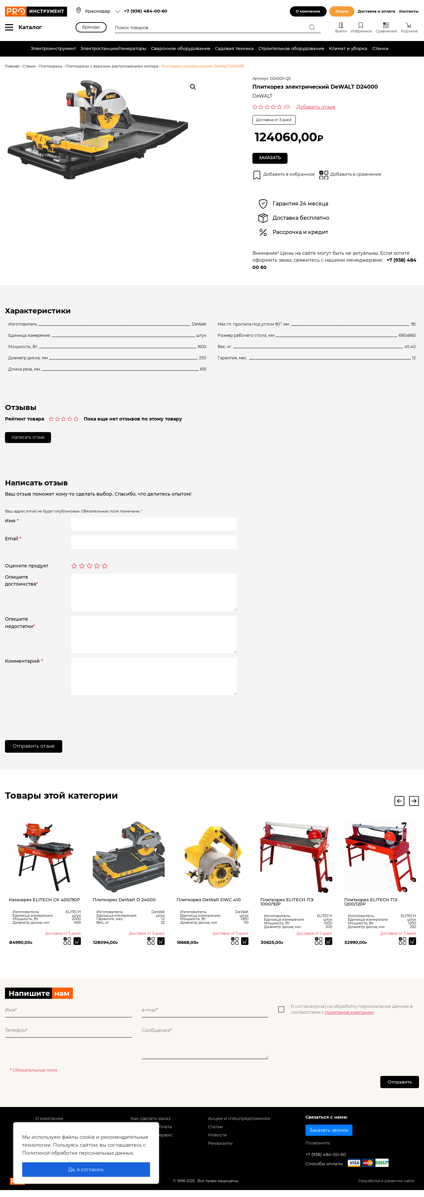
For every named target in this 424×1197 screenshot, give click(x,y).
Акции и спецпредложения (239, 1127)
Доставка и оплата (376, 11)
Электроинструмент (53, 48)
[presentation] (121, 718)
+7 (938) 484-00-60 (145, 11)
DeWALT (262, 96)
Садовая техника (234, 48)
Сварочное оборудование (180, 48)
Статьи (215, 1135)
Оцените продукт (26, 570)
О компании (308, 11)
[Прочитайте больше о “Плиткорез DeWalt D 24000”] (160, 947)
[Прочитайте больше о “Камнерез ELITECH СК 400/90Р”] (76, 947)
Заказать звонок (328, 1139)
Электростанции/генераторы (113, 48)
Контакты (408, 11)
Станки (380, 48)
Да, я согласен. (86, 1170)
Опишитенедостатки (20, 627)
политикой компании (349, 1019)
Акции (341, 11)
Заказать (272, 159)
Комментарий (24, 666)
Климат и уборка (348, 48)
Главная (12, 66)
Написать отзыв (32, 441)
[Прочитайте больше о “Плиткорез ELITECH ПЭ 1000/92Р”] (327, 947)
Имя (12, 525)
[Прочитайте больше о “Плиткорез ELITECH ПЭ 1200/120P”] (411, 947)
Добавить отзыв (316, 107)
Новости (217, 1143)
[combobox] (102, 12)
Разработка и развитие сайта (386, 1190)
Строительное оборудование (291, 48)
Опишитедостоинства (21, 585)
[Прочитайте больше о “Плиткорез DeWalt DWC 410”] (243, 947)
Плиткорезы (51, 66)
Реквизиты (220, 1152)
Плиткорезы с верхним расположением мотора (112, 66)
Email (13, 544)
